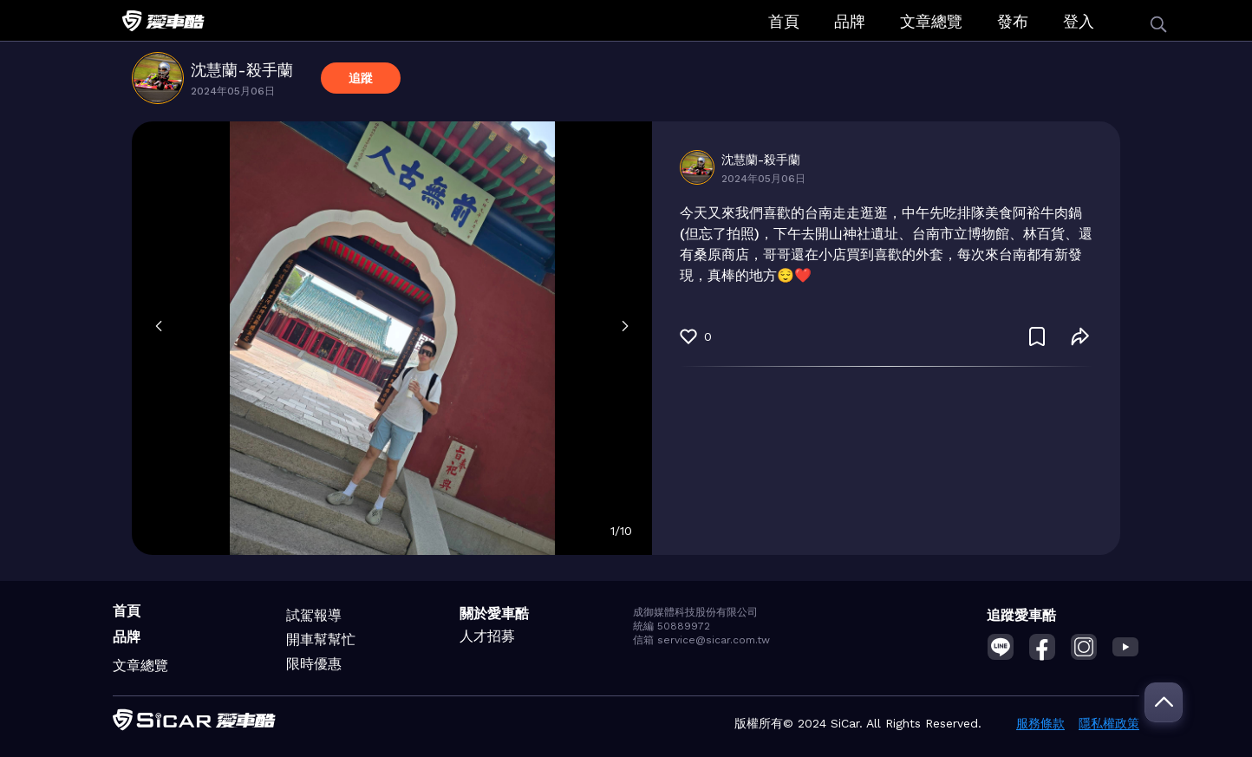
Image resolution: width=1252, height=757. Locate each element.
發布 (1012, 21)
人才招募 (487, 636)
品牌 (849, 21)
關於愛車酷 (494, 613)
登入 (1078, 21)
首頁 (783, 21)
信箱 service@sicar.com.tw (701, 640)
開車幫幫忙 (320, 639)
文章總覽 (931, 21)
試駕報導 (314, 615)
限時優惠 (314, 664)
